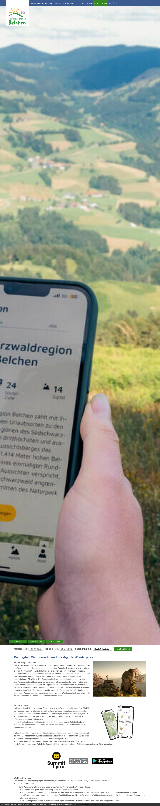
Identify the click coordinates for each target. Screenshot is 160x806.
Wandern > (53, 804)
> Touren (18, 642)
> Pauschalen (36, 642)
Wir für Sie (113, 3)
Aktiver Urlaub (100, 3)
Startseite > (5, 804)
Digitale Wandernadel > (67, 804)
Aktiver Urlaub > (17, 804)
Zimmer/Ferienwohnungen (65, 3)
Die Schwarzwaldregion (41, 3)
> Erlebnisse (55, 642)
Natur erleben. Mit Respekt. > (37, 804)
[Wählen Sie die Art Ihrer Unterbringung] (102, 649)
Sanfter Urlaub (85, 3)
